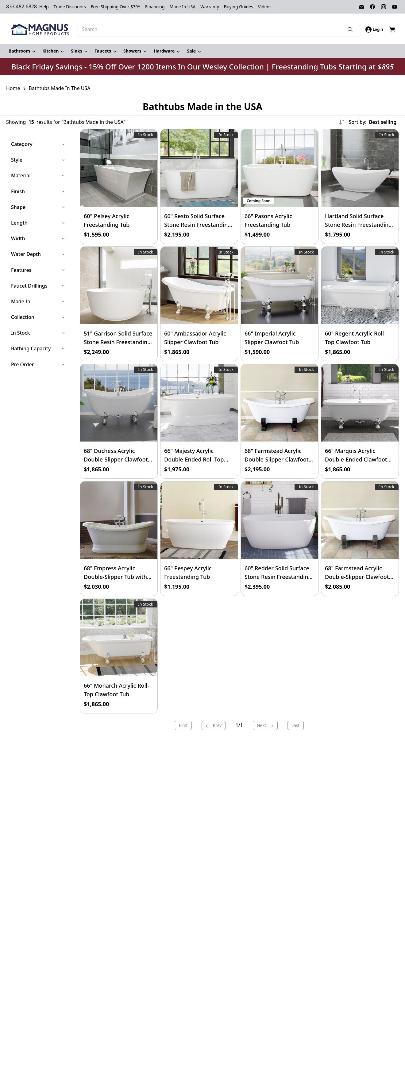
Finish (38, 191)
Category (38, 144)
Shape (38, 206)
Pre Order (38, 364)
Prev (214, 725)
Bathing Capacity (38, 348)
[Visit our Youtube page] (394, 6)
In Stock (38, 332)
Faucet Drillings (38, 285)
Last (295, 725)
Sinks (76, 51)
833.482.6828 (21, 6)
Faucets (102, 51)
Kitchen (50, 51)
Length (38, 222)
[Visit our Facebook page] (372, 6)
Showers (132, 51)
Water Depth (38, 254)
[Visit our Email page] (361, 6)
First (183, 725)
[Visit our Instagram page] (383, 6)
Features (38, 269)
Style (38, 159)
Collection (38, 317)
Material (38, 175)
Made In (38, 301)
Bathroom (19, 51)
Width (38, 238)
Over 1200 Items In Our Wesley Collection (191, 67)
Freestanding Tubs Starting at (333, 66)
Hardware (164, 51)
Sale (191, 51)
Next (265, 725)
